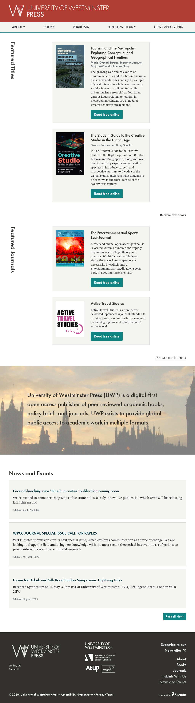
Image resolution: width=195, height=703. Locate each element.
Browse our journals (171, 358)
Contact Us (14, 669)
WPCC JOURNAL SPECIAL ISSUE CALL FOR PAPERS (55, 533)
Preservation (85, 695)
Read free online (107, 114)
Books (49, 27)
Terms (109, 695)
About (17, 27)
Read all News (175, 616)
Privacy (99, 695)
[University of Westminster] (98, 651)
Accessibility (68, 695)
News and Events (168, 27)
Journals (81, 27)
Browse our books (173, 215)
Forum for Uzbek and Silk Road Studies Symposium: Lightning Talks (67, 580)
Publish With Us (120, 27)
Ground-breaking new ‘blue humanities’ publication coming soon (66, 490)
